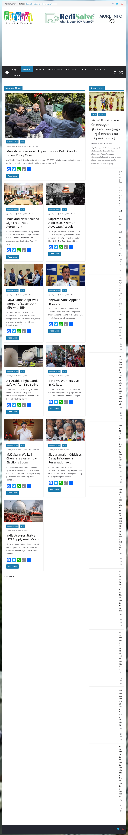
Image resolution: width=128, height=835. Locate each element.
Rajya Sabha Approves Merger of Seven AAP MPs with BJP (22, 303)
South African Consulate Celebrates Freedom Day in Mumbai (120, 771)
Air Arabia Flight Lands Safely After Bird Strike (22, 383)
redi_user (11, 146)
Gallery (70, 69)
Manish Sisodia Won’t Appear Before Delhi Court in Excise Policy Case (42, 153)
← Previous (9, 576)
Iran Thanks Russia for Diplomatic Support (120, 591)
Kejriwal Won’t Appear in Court (64, 302)
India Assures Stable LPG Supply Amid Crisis (22, 537)
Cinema (38, 69)
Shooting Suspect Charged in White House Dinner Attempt (120, 380)
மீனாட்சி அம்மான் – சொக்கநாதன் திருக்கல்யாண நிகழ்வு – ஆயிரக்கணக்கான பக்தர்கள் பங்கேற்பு (106, 129)
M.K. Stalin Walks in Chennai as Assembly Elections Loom (21, 458)
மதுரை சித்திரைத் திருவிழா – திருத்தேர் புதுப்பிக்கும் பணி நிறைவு (120, 306)
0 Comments (33, 146)
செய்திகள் (102, 115)
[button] (17, 69)
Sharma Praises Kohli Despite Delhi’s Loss (120, 650)
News (25, 69)
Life (82, 69)
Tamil (94, 115)
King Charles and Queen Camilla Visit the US (120, 446)
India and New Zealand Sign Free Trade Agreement (22, 223)
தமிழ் (14, 69)
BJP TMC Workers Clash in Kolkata (64, 383)
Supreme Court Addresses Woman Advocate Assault (61, 223)
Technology (96, 69)
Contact (16, 75)
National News (12, 142)
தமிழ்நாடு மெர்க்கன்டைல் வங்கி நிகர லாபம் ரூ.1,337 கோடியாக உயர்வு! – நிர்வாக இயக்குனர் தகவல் (120, 213)
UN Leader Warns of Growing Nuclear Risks (120, 708)
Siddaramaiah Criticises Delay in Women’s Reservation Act (65, 458)
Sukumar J (109, 143)
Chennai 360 (54, 69)
